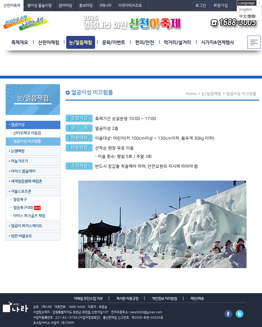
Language (246, 3)
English (245, 9)
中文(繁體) (247, 17)
